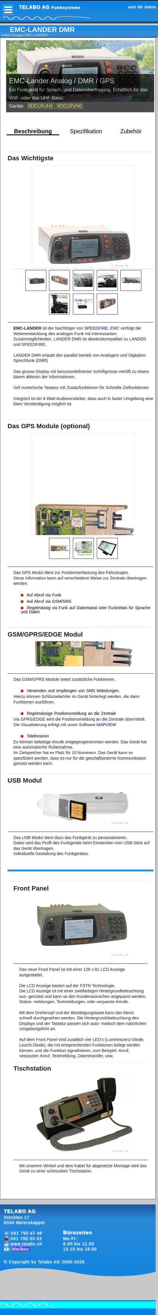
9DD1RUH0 (41, 106)
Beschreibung (33, 131)
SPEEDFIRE (96, 328)
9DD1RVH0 (69, 106)
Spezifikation (86, 131)
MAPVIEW (106, 724)
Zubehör (131, 131)
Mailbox (20, 1249)
